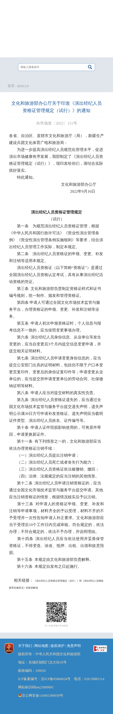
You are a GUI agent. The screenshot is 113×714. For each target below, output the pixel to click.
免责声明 (74, 646)
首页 (11, 86)
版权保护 (57, 646)
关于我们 (25, 646)
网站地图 (41, 646)
